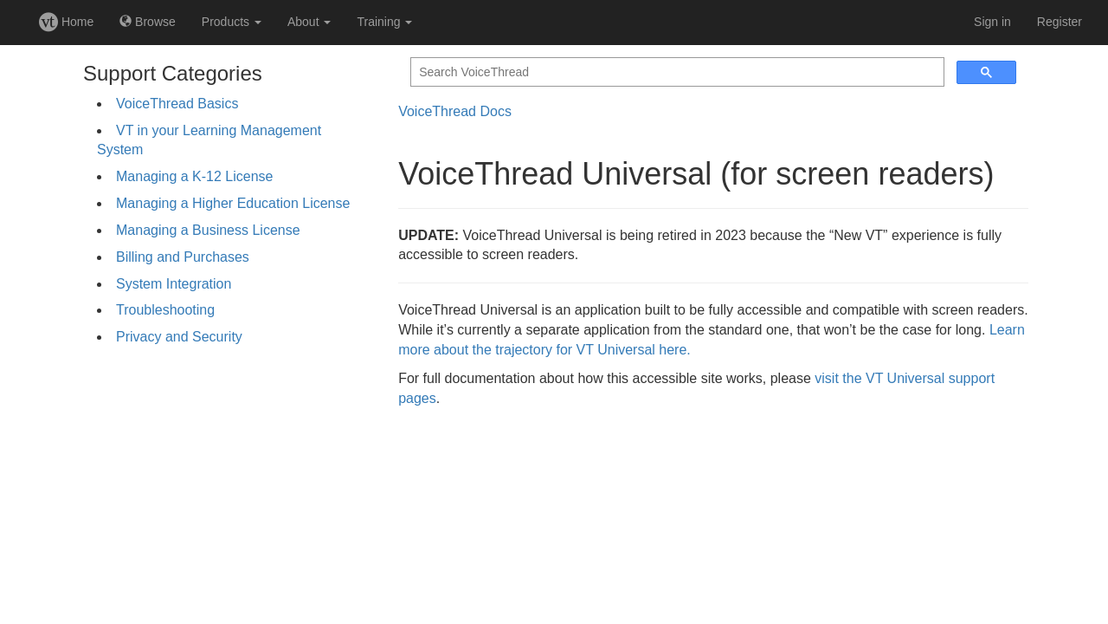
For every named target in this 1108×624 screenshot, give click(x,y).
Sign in (992, 22)
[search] (675, 72)
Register (1059, 22)
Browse (147, 22)
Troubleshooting (165, 309)
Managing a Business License (208, 230)
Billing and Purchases (182, 257)
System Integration (173, 283)
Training (384, 22)
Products (231, 22)
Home (66, 21)
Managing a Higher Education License (233, 203)
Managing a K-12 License (194, 176)
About (309, 22)
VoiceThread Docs (455, 111)
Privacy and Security (179, 336)
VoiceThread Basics (177, 103)
